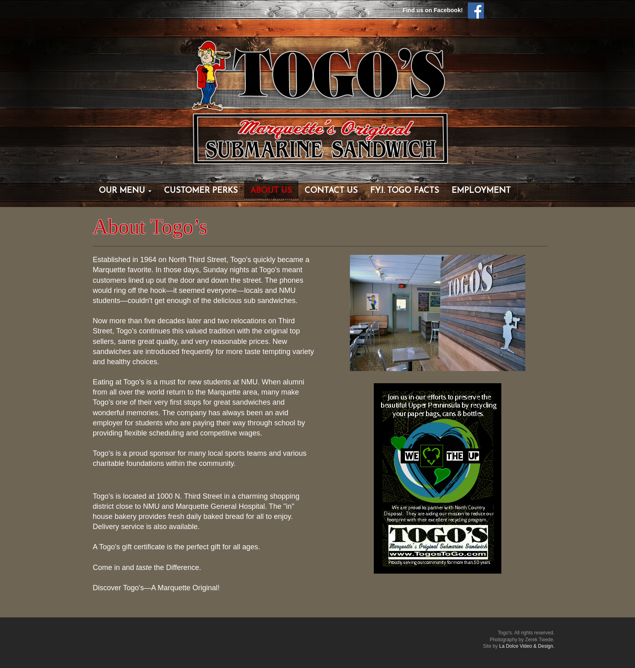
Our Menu (125, 191)
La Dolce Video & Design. (526, 646)
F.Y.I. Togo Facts (404, 191)
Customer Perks (201, 191)
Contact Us (331, 191)
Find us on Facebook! (443, 10)
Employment (481, 191)
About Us (271, 191)
